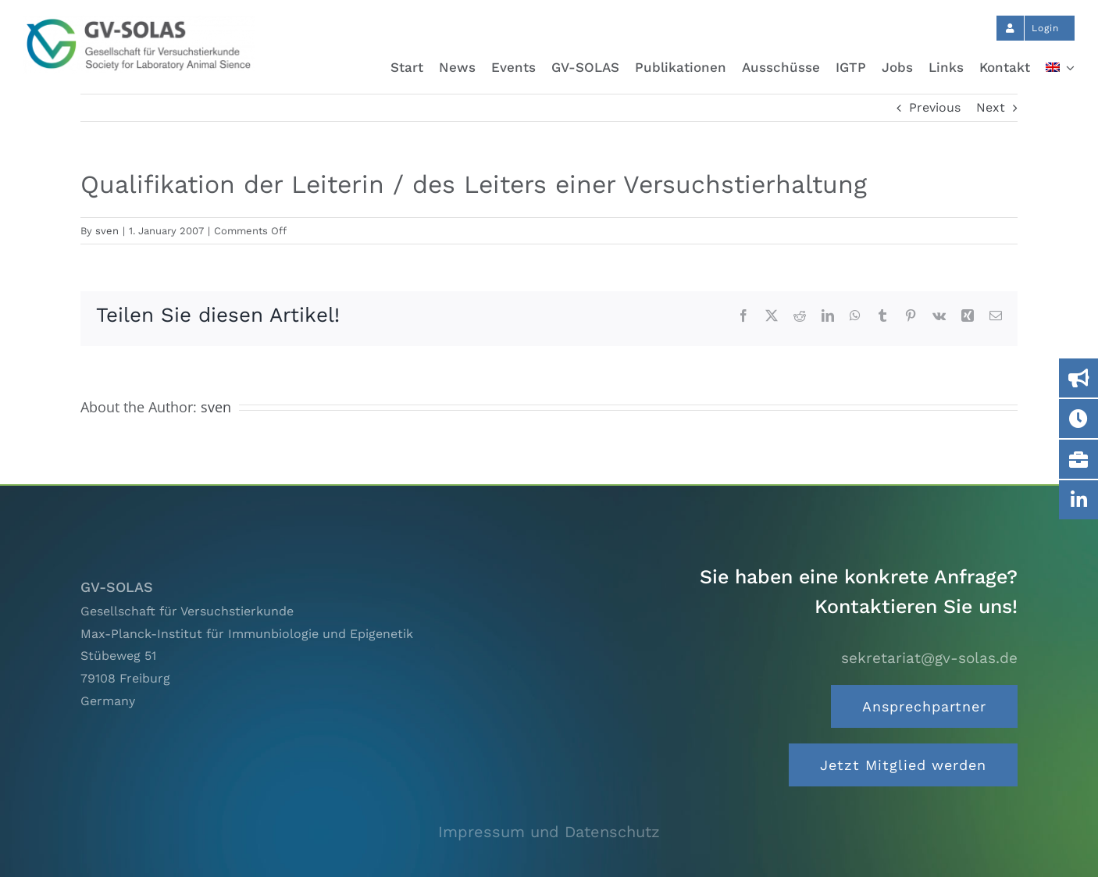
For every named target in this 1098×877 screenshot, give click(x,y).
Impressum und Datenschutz (549, 831)
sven (107, 231)
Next (990, 107)
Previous (935, 107)
